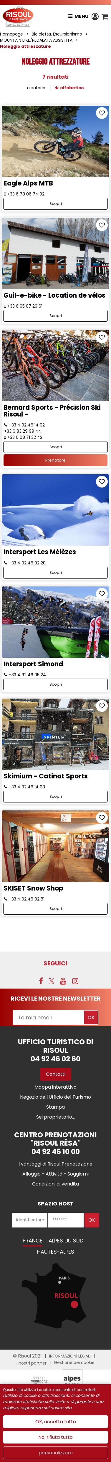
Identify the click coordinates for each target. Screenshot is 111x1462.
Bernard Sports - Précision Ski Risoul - (52, 411)
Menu (81, 16)
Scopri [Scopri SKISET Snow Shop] (55, 908)
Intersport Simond (33, 664)
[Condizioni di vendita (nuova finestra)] (55, 1184)
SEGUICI (55, 963)
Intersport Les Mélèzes (40, 552)
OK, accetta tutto (55, 1421)
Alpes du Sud (66, 1240)
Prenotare (55, 460)
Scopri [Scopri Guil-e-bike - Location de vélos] (55, 315)
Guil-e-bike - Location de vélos (54, 295)
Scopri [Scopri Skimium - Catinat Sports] (55, 796)
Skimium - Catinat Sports (46, 776)
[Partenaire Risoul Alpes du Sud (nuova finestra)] (72, 1379)
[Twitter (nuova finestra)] (51, 981)
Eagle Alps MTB (28, 183)
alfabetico (72, 88)
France (32, 1240)
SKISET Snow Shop (33, 888)
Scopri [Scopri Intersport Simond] (55, 684)
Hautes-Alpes (55, 1251)
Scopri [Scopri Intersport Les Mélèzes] (55, 572)
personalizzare (56, 1452)
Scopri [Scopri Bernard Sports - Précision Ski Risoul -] (55, 447)
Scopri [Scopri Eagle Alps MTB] (55, 203)
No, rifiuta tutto (55, 1437)
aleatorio (36, 88)
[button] (105, 16)
